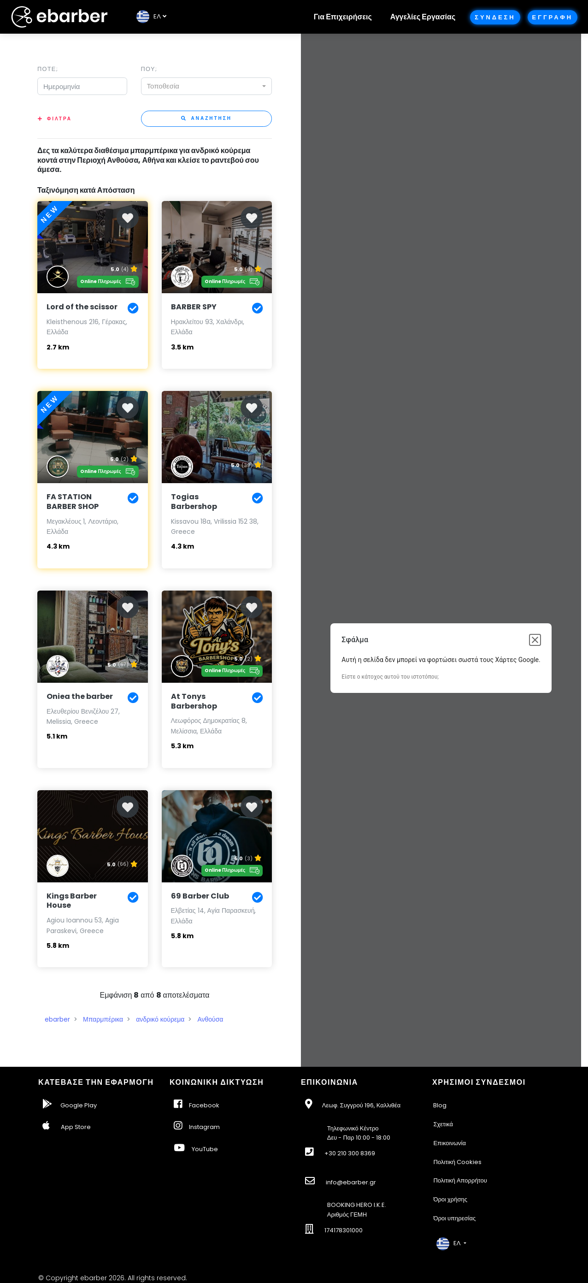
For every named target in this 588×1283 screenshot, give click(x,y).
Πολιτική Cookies (457, 1162)
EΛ (148, 16)
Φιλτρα (59, 118)
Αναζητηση (206, 118)
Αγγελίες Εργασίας (422, 17)
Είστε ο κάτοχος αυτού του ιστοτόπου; (389, 677)
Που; (149, 69)
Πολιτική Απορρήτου (460, 1180)
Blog (440, 1105)
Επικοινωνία (449, 1143)
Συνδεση (495, 17)
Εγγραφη (552, 17)
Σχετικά (443, 1124)
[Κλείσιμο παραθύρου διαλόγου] (535, 639)
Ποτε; (47, 69)
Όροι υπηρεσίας (454, 1218)
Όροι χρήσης (450, 1199)
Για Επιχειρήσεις (343, 17)
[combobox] (206, 86)
